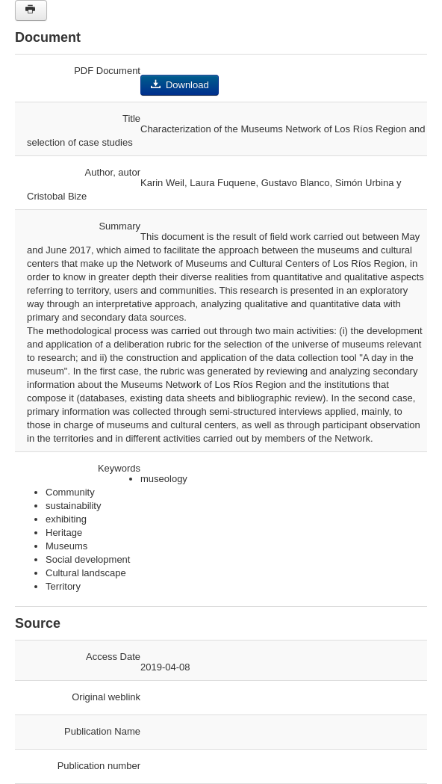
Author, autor (112, 172)
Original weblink (106, 697)
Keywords (119, 468)
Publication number (98, 765)
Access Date (113, 656)
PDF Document (107, 70)
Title (131, 118)
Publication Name (102, 731)
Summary (119, 226)
